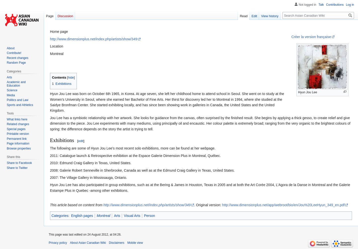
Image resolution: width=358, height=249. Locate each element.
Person (149, 216)
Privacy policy (58, 243)
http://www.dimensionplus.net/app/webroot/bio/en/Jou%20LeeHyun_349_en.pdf (283, 205)
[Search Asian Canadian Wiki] (318, 15)
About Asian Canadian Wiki (88, 243)
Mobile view (135, 243)
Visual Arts (132, 216)
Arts (117, 216)
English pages (82, 216)
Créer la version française (311, 37)
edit (80, 141)
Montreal (103, 216)
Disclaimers (116, 243)
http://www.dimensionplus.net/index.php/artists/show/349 (93, 39)
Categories (59, 216)
